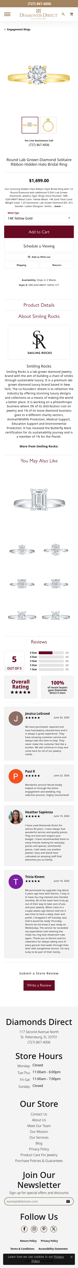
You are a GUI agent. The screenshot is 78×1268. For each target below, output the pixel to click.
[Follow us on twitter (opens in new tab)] (53, 1229)
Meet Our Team (39, 1126)
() (67, 652)
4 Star (33, 657)
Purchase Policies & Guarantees (39, 1160)
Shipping (21, 265)
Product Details (39, 305)
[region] (39, 78)
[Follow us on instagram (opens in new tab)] (34, 1229)
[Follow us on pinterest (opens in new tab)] (44, 1229)
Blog (39, 1143)
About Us (39, 1120)
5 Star (33, 652)
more (58, 206)
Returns (56, 265)
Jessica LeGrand (37, 713)
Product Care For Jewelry (39, 1155)
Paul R (30, 771)
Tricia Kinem (35, 877)
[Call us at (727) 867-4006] (39, 1042)
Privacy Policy (39, 1149)
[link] (39, 3)
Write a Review (39, 985)
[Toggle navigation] (7, 14)
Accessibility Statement (53, 1249)
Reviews (39, 642)
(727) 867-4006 (39, 145)
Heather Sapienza (39, 812)
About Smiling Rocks (39, 316)
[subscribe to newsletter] (68, 1201)
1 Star (33, 669)
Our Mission (39, 1131)
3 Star (33, 661)
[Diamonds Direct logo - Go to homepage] (39, 14)
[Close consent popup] (71, 1257)
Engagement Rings (18, 29)
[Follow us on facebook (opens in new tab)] (24, 1229)
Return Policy (28, 1241)
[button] (63, 15)
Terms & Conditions (22, 1249)
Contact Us (39, 1114)
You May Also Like (39, 461)
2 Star (33, 665)
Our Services (39, 1137)
